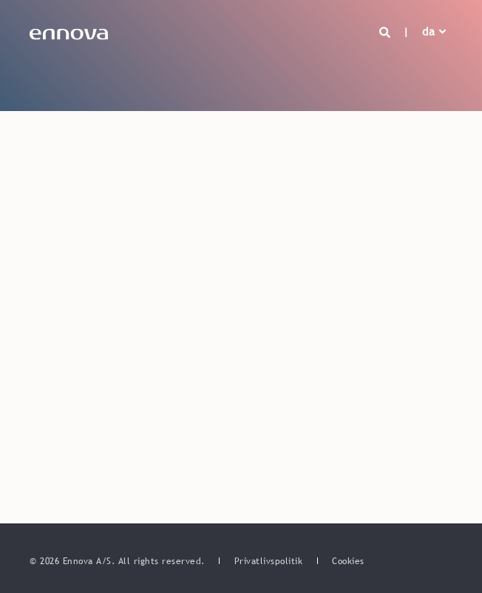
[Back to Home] (69, 32)
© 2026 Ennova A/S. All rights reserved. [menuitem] (119, 561)
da (428, 31)
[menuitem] (268, 561)
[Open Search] (387, 31)
